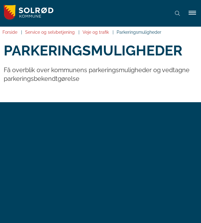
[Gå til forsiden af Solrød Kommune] (83, 13)
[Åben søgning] (177, 13)
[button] (195, 13)
